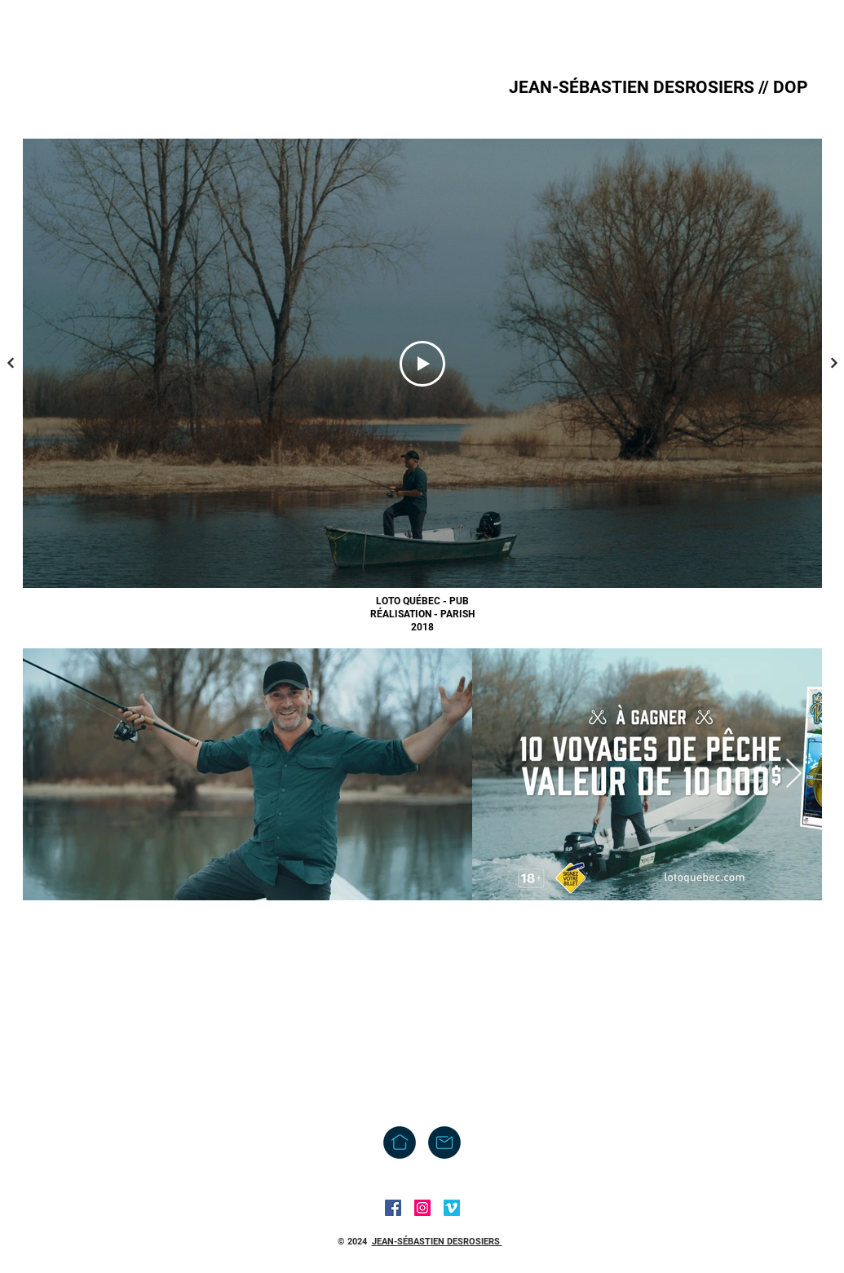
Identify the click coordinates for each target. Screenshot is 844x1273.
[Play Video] (422, 364)
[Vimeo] (452, 1208)
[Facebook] (393, 1208)
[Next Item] (793, 774)
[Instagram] (422, 1208)
